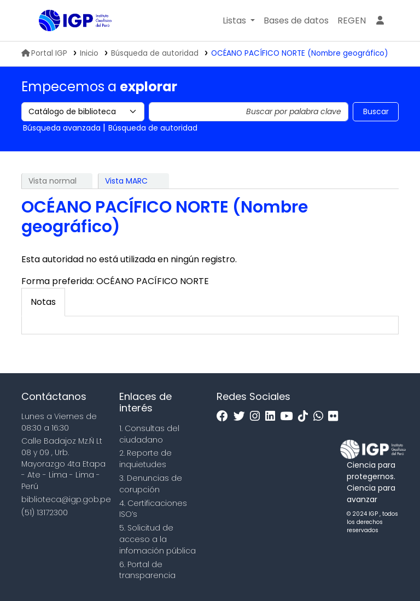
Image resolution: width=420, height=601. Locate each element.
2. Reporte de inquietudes (145, 458)
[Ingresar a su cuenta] (380, 20)
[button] (238, 20)
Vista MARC (126, 180)
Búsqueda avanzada (62, 127)
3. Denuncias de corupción (150, 484)
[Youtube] (289, 416)
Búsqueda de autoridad (155, 53)
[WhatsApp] (321, 416)
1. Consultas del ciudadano (149, 434)
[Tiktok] (305, 416)
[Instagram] (257, 416)
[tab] (43, 302)
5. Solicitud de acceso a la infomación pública (157, 539)
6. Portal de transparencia (147, 570)
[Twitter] (242, 416)
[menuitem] (351, 20)
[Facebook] (225, 416)
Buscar (376, 111)
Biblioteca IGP (66, 43)
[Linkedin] (273, 416)
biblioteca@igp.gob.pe (66, 499)
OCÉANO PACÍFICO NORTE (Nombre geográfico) (299, 53)
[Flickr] (335, 416)
